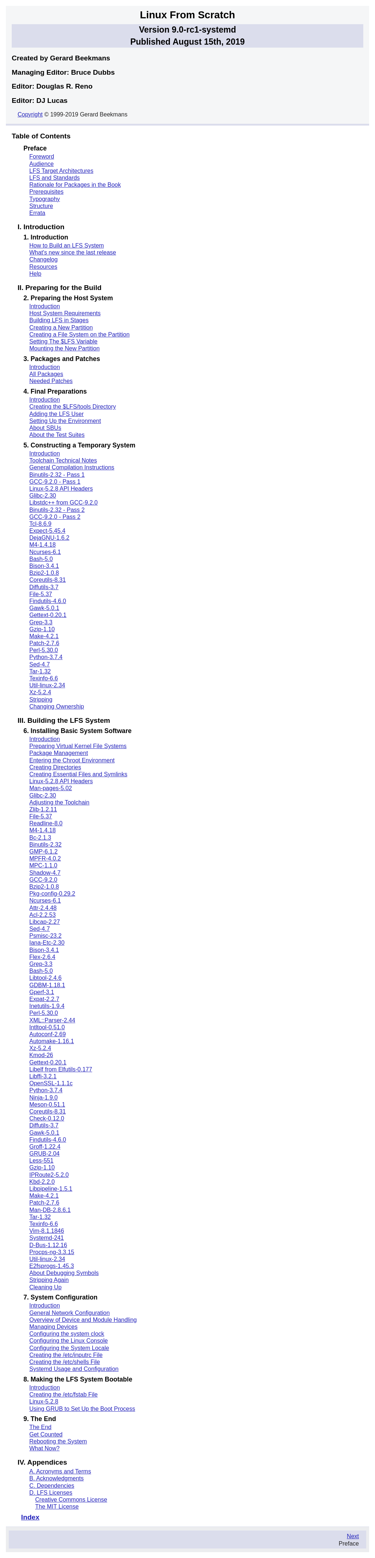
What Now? (44, 1448)
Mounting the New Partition (64, 348)
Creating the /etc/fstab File (63, 1394)
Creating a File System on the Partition (79, 334)
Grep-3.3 (40, 622)
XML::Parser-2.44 (52, 1020)
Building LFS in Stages (59, 320)
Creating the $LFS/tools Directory (72, 407)
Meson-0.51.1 (47, 1104)
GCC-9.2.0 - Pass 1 (55, 482)
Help (35, 274)
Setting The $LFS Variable (63, 341)
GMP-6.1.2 (43, 851)
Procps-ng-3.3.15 (51, 1252)
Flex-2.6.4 (42, 957)
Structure (41, 206)
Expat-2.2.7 (44, 999)
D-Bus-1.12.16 (48, 1245)
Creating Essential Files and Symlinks (78, 774)
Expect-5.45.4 (47, 531)
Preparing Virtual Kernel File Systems (78, 746)
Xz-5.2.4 (40, 692)
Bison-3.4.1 (44, 566)
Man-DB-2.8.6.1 (50, 1210)
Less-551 (41, 1160)
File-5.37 (40, 594)
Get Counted (46, 1434)
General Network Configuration (69, 1313)
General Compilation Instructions (71, 467)
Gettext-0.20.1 (47, 615)
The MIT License (57, 1506)
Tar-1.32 (40, 671)
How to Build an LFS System (66, 245)
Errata (37, 213)
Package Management (58, 753)
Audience (41, 164)
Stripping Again (49, 1280)
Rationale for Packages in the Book (75, 185)
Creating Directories (55, 767)
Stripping (40, 699)
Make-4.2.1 (44, 636)
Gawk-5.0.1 (44, 608)
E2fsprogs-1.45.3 (51, 1266)
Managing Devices (53, 1327)
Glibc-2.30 (42, 495)
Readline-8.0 (46, 823)
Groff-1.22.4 (44, 1147)
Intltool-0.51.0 (47, 1027)
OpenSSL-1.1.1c (51, 1083)
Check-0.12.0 (46, 1118)
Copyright (30, 114)
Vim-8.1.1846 (46, 1231)
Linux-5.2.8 (43, 1401)
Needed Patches (51, 381)
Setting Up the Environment (65, 421)
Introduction (44, 306)
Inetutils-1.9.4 (46, 1006)
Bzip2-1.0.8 (44, 573)
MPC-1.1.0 (43, 865)
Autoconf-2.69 (47, 1034)
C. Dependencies (51, 1486)
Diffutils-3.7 (44, 587)
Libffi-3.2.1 (42, 1076)
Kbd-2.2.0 (42, 1182)
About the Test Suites (57, 435)
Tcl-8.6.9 (40, 524)
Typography (44, 199)
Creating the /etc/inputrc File (66, 1355)
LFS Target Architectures (61, 171)
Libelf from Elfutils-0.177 (60, 1069)
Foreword (41, 156)
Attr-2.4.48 (43, 908)
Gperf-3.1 (41, 992)
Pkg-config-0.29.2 (52, 893)
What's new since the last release (72, 252)
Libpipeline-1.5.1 (50, 1189)
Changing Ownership (56, 706)
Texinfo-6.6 (43, 678)
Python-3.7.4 (46, 657)
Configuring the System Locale (69, 1348)
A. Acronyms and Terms (60, 1471)
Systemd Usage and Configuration (74, 1369)
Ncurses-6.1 (45, 552)
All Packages (46, 374)
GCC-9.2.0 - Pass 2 (55, 517)
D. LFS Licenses (50, 1493)
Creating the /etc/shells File (64, 1362)
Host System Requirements (65, 313)
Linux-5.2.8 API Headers (61, 489)
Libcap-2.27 (44, 922)
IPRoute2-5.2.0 (49, 1175)
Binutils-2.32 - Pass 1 (57, 475)
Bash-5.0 (41, 559)
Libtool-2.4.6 (45, 978)
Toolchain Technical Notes (63, 460)
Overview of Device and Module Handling (83, 1320)
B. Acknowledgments (56, 1478)
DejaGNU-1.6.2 (49, 538)
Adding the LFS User (56, 414)
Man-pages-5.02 (50, 788)
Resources (43, 267)
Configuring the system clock (66, 1334)
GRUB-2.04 (44, 1153)
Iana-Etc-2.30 (46, 943)
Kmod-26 (41, 1055)
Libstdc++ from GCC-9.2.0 (63, 502)
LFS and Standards (54, 178)
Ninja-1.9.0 (43, 1097)
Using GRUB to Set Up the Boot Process (82, 1409)
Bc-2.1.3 (40, 837)
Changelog (43, 259)
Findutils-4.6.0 (47, 601)
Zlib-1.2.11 (43, 809)
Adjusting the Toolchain (59, 802)
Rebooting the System (58, 1441)
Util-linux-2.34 (47, 685)
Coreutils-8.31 (47, 580)
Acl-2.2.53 (42, 915)
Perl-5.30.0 (43, 650)
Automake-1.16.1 (51, 1041)
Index (30, 1517)
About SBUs (45, 428)
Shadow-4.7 (44, 873)
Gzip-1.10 (42, 629)
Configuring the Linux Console (68, 1341)
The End (40, 1427)
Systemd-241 (46, 1238)
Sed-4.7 (39, 664)
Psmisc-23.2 (45, 936)
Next (353, 1536)
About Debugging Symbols (64, 1273)
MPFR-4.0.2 (45, 858)
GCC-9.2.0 (43, 880)
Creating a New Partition (61, 327)
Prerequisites (46, 192)
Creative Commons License (71, 1499)
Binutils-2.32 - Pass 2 (57, 510)
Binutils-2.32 (45, 844)
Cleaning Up (45, 1287)
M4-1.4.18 (42, 545)
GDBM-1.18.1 (47, 985)
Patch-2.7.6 (44, 643)
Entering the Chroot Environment (72, 760)
